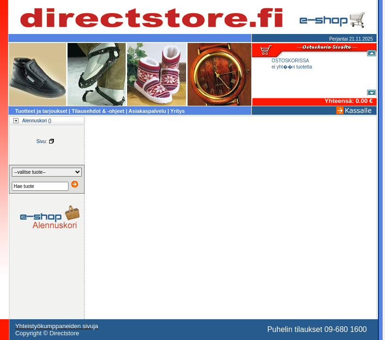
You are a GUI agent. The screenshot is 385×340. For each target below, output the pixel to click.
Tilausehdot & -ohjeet (98, 111)
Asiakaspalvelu (147, 111)
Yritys (178, 111)
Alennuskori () (29, 120)
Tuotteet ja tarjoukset (41, 111)
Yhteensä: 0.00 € (349, 100)
